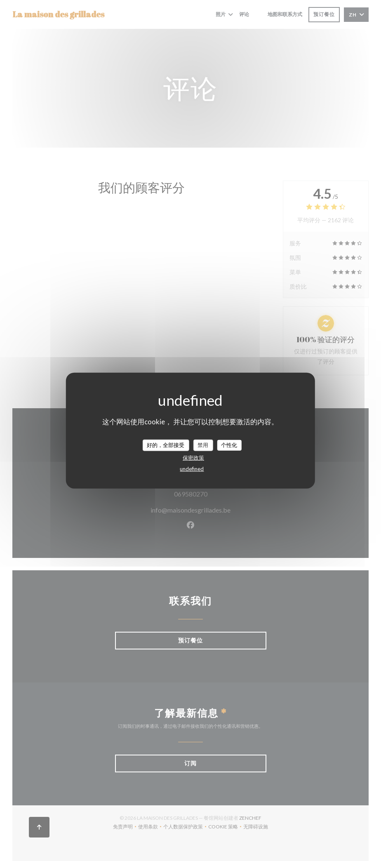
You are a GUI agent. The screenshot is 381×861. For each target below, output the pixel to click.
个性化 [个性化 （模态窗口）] (229, 445)
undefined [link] (192, 468)
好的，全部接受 (165, 445)
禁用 (203, 445)
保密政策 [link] (193, 457)
